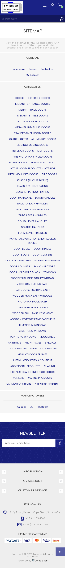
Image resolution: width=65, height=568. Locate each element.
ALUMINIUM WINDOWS (32, 325)
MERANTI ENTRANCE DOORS (32, 104)
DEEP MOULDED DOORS (23, 174)
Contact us (47, 69)
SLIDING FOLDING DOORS (33, 145)
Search (33, 69)
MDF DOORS (45, 151)
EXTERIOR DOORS (39, 98)
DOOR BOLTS (21, 255)
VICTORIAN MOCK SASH (32, 302)
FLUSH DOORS (18, 162)
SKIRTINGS (14, 343)
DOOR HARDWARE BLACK (24, 272)
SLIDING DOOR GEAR (47, 260)
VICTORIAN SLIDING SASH (32, 284)
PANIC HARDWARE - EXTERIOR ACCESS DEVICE (32, 241)
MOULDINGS (47, 337)
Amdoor (21, 407)
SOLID (52, 162)
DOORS (19, 98)
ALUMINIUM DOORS (43, 139)
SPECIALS (51, 343)
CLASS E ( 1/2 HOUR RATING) (33, 192)
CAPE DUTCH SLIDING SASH (33, 290)
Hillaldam (42, 407)
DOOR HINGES (42, 249)
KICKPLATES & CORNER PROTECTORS (32, 372)
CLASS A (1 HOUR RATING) (32, 180)
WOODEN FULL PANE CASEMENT (32, 313)
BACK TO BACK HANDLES (32, 204)
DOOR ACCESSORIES (18, 260)
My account (33, 75)
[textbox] (29, 18)
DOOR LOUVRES (20, 266)
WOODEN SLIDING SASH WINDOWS (32, 278)
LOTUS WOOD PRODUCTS (32, 121)
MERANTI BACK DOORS (32, 110)
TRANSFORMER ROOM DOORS (32, 133)
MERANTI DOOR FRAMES (32, 354)
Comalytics (39, 561)
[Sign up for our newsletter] (28, 443)
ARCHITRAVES (33, 343)
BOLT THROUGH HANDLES (32, 209)
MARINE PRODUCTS (40, 378)
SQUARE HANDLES (32, 227)
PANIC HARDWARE (44, 266)
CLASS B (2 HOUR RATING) (32, 186)
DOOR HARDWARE (21, 198)
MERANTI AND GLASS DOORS (32, 127)
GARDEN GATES (18, 139)
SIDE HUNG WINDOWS (32, 331)
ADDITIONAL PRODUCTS (25, 366)
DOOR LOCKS (22, 249)
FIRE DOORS (49, 174)
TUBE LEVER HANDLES (33, 215)
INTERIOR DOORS (23, 151)
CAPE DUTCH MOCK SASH (32, 307)
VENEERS (18, 378)
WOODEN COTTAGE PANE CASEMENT (32, 319)
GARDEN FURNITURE (18, 384)
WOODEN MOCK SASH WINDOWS (32, 296)
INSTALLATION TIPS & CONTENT (32, 360)
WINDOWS (50, 272)
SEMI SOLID (38, 162)
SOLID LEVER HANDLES (32, 221)
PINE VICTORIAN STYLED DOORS (33, 157)
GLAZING (49, 366)
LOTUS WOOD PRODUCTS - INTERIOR (32, 168)
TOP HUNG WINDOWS (23, 337)
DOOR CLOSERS (42, 255)
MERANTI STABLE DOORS (32, 116)
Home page (18, 69)
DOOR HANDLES (45, 198)
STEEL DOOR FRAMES (43, 348)
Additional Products (47, 384)
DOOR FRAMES (17, 348)
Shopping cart (60, 5)
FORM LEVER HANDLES (32, 233)
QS (31, 407)
